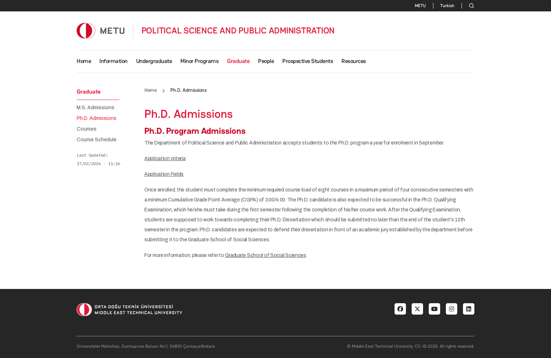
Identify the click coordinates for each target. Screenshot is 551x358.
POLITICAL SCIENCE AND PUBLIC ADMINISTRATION (238, 30)
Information (113, 61)
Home (84, 61)
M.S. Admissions (95, 107)
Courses (87, 129)
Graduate (238, 61)
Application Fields (164, 174)
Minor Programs (199, 61)
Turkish (447, 6)
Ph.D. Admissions (97, 118)
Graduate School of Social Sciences (265, 255)
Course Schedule (97, 139)
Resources (353, 61)
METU (420, 6)
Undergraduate (154, 61)
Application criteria (164, 158)
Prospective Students (307, 61)
